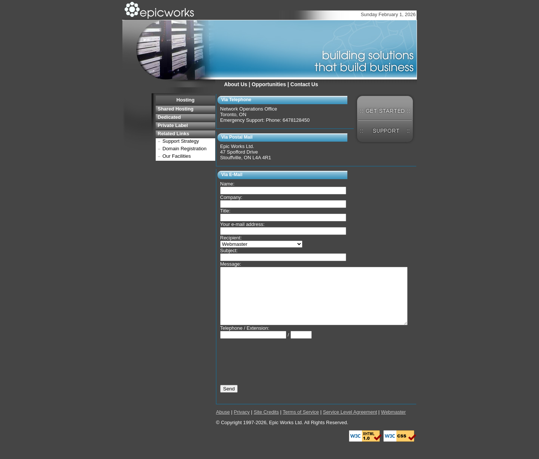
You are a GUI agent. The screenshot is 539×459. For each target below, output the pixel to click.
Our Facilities (176, 156)
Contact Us (304, 84)
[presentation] (277, 364)
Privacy (242, 423)
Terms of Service (301, 423)
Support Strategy (180, 141)
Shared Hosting (176, 109)
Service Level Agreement (350, 423)
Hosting (185, 100)
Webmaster (393, 423)
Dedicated (169, 117)
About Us (235, 84)
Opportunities (269, 84)
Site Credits (266, 423)
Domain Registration (184, 148)
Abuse (223, 423)
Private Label (173, 125)
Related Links (173, 133)
